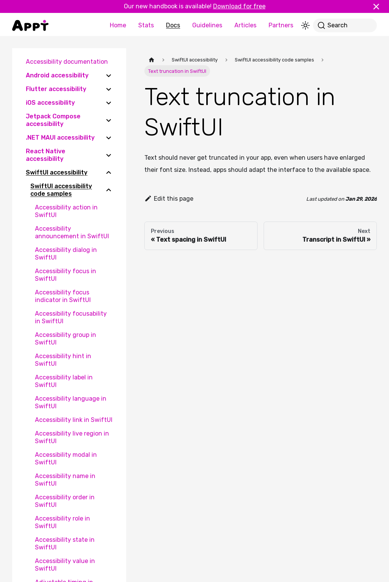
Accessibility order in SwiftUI (65, 501)
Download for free (239, 6)
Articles (245, 25)
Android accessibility (57, 75)
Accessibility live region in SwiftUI (72, 437)
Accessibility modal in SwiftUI (66, 458)
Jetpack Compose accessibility (53, 120)
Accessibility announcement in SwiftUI (72, 232)
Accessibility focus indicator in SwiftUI (63, 296)
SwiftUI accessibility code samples (61, 189)
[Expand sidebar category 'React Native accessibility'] (108, 155)
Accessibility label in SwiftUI (64, 381)
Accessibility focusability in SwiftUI (71, 317)
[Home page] (151, 59)
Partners (281, 25)
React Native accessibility (45, 155)
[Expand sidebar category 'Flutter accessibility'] (108, 89)
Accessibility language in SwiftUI (70, 402)
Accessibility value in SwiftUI (65, 564)
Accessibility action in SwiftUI (66, 211)
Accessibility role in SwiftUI (62, 522)
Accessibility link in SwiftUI (73, 419)
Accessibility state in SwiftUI (65, 543)
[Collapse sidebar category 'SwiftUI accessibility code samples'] (108, 190)
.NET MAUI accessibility (60, 137)
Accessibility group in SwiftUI (65, 338)
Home (118, 25)
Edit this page (168, 198)
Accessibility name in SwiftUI (65, 479)
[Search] (345, 25)
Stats (146, 25)
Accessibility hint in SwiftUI (63, 359)
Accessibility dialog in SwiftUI (66, 253)
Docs (173, 25)
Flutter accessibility (56, 89)
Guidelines (207, 25)
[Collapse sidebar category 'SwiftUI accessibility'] (108, 173)
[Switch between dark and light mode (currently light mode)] (305, 25)
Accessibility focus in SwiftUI (65, 274)
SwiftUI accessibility (56, 172)
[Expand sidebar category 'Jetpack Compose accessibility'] (108, 120)
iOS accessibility (50, 102)
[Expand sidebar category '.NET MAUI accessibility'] (108, 138)
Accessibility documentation (67, 61)
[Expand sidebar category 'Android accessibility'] (108, 75)
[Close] (379, 6)
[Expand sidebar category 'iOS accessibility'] (108, 103)
